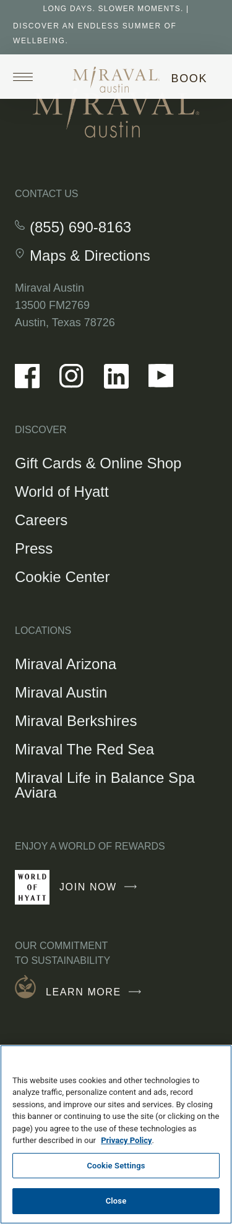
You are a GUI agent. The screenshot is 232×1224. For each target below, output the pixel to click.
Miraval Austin (61, 692)
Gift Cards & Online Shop (98, 465)
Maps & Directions (90, 255)
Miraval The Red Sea (84, 749)
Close (116, 1200)
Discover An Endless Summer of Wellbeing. (94, 33)
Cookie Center (62, 576)
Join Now (101, 892)
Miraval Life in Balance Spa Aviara (105, 785)
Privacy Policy (126, 1140)
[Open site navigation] (27, 76)
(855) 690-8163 (80, 227)
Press (34, 548)
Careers (41, 520)
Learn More (96, 992)
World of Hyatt (62, 491)
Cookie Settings (116, 1165)
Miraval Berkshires (76, 720)
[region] (116, 1134)
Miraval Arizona (65, 664)
